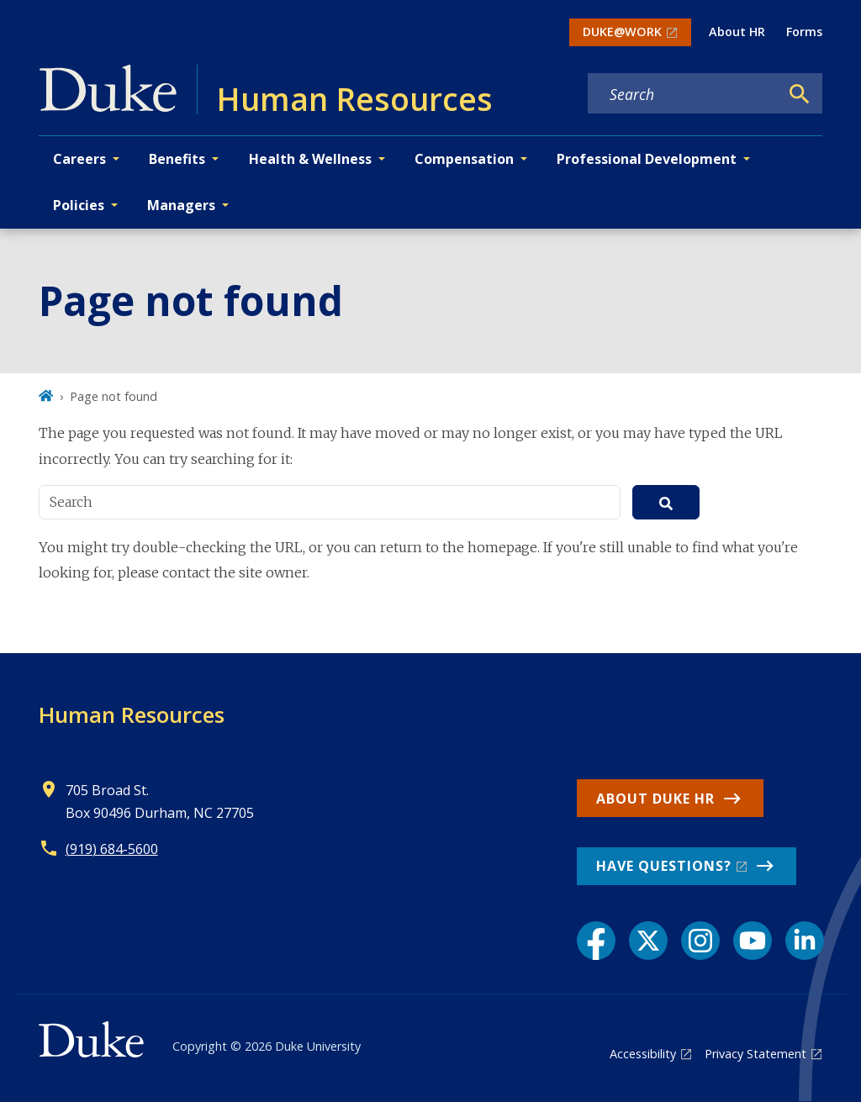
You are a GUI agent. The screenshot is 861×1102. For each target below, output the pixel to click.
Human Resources (131, 714)
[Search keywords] (684, 94)
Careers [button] (79, 159)
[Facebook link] (596, 940)
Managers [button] (181, 205)
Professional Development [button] (647, 159)
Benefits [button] (177, 159)
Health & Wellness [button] (310, 159)
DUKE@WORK (622, 32)
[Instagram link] (700, 940)
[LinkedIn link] (804, 940)
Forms (804, 32)
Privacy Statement (755, 1054)
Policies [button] (78, 205)
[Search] (799, 94)
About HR (737, 32)
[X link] (648, 940)
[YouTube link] (752, 940)
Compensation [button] (464, 159)
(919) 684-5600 (112, 849)
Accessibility (643, 1054)
